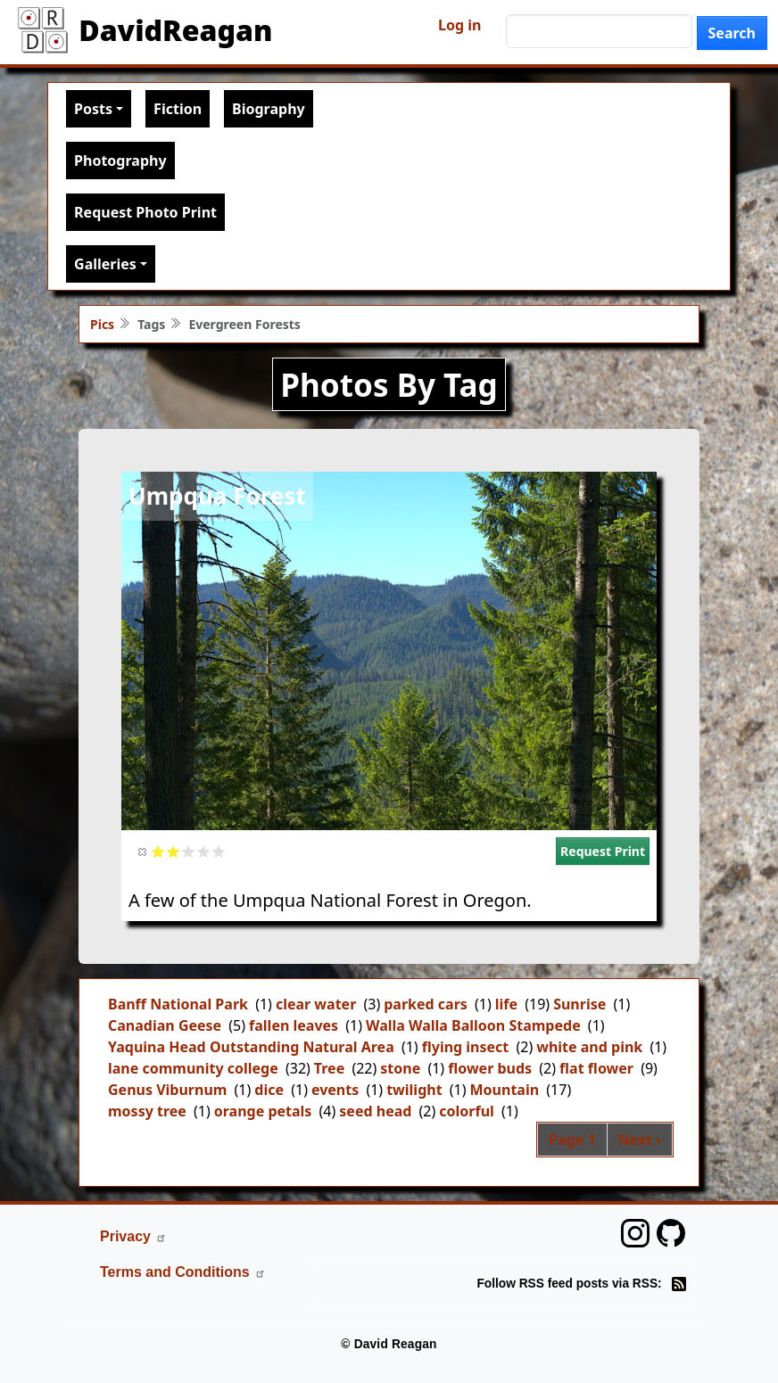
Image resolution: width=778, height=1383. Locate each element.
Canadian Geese (164, 1025)
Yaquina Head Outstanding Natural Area (251, 1047)
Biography (268, 109)
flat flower (596, 1068)
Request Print (602, 851)
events (335, 1089)
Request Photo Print (145, 212)
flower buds (490, 1068)
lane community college (193, 1068)
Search (732, 33)
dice (269, 1089)
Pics (102, 324)
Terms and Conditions (183, 1272)
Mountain (505, 1089)
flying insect (465, 1047)
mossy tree (147, 1111)
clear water (316, 1004)
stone (400, 1068)
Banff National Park (178, 1004)
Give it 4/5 (203, 851)
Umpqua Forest (217, 496)
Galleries (105, 264)
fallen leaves (293, 1025)
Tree (329, 1068)
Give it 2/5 (173, 851)
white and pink (589, 1047)
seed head (375, 1111)
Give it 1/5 (158, 851)
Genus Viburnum (167, 1089)
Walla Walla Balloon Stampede (473, 1025)
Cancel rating (143, 851)
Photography (120, 160)
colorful (466, 1111)
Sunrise (579, 1004)
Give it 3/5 (188, 851)
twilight (414, 1089)
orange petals (263, 1111)
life (506, 1004)
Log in (459, 25)
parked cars (426, 1004)
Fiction (177, 109)
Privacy (133, 1236)
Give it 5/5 (219, 851)
